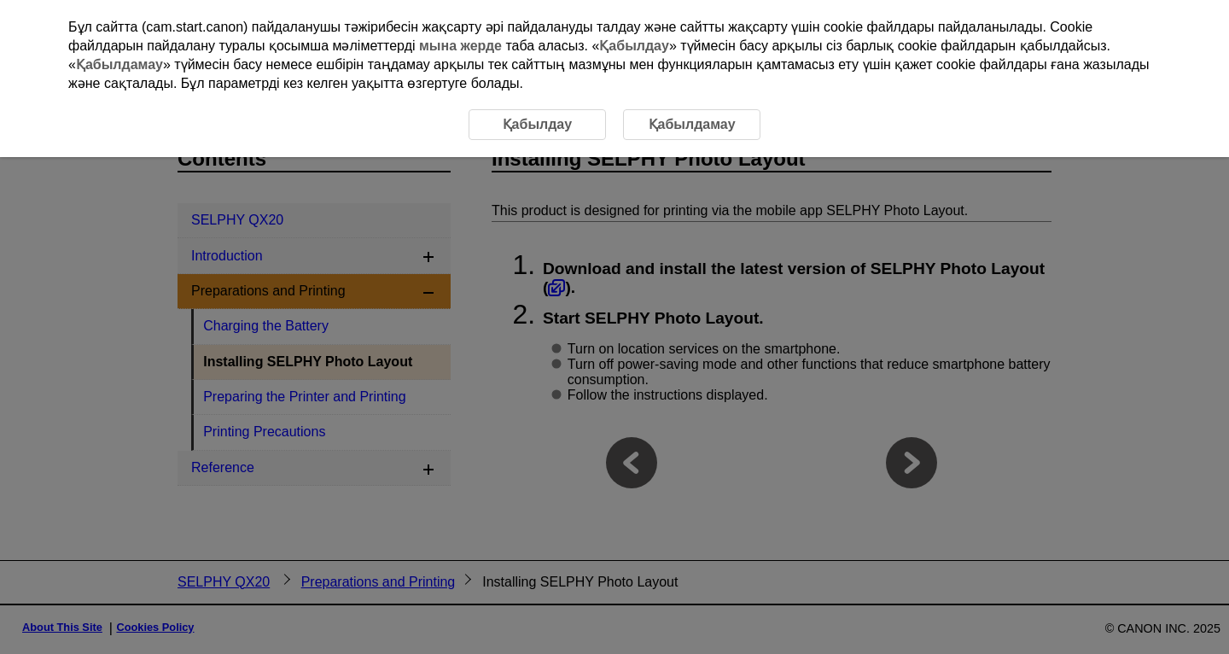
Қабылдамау (119, 64)
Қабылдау (634, 45)
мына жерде (460, 45)
